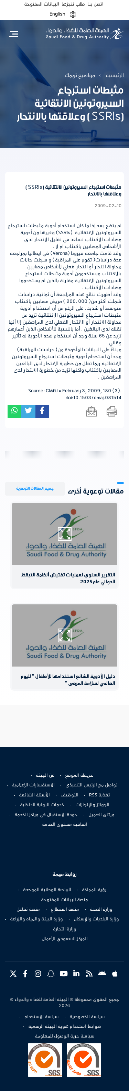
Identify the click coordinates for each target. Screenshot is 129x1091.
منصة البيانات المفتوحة (64, 900)
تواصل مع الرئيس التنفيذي (91, 785)
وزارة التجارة (64, 929)
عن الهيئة (45, 776)
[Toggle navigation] (13, 34)
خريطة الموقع (79, 776)
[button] (73, 14)
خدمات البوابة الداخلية (42, 805)
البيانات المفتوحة (41, 4)
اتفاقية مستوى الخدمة (64, 825)
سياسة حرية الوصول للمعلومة (65, 1036)
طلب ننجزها (73, 4)
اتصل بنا (95, 4)
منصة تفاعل (28, 910)
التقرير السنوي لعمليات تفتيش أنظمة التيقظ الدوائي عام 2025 (68, 578)
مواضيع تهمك (80, 75)
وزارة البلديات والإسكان (96, 919)
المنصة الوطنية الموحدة (47, 890)
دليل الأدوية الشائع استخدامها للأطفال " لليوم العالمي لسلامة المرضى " (68, 680)
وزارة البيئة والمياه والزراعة (36, 919)
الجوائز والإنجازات (92, 805)
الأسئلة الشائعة (34, 795)
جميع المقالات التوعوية (35, 488)
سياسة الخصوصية (87, 1017)
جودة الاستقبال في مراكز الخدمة (46, 815)
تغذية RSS (99, 795)
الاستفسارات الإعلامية (33, 785)
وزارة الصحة (101, 910)
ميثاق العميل (101, 815)
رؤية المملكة (94, 890)
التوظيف (69, 795)
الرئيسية (115, 75)
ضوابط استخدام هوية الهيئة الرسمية (64, 1027)
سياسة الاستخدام (41, 1017)
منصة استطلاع (65, 910)
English (57, 14)
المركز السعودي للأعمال (65, 939)
